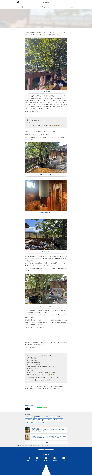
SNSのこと (29, 417)
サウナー (28, 419)
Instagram (46, 460)
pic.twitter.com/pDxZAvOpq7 (46, 374)
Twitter (37, 460)
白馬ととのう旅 (29, 422)
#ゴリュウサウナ (31, 355)
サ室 (35, 419)
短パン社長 (40, 422)
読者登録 (73, 7)
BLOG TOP (20, 7)
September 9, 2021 (55, 125)
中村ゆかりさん (57, 419)
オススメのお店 (50, 417)
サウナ (59, 417)
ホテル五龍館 (47, 419)
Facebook (55, 460)
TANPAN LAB (39, 417)
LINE (28, 460)
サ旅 (40, 419)
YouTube (64, 460)
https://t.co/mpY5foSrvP (47, 120)
